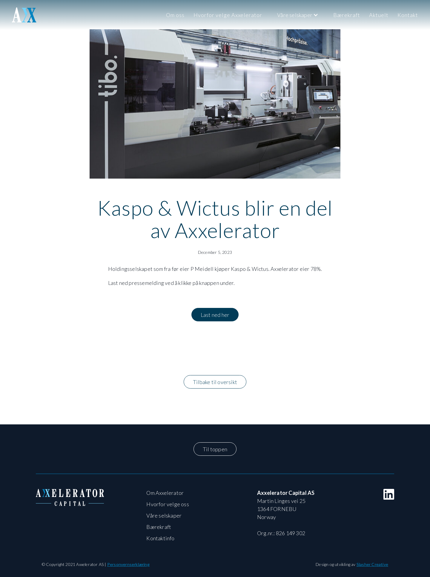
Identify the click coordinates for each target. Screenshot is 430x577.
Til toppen (215, 449)
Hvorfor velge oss (167, 504)
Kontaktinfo (160, 538)
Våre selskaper (164, 515)
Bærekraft (346, 15)
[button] (297, 14)
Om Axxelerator (165, 492)
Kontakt (407, 15)
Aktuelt (378, 15)
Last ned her (215, 314)
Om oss (175, 15)
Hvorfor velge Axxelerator (228, 15)
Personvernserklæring (128, 564)
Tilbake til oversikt (215, 382)
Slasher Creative (372, 564)
